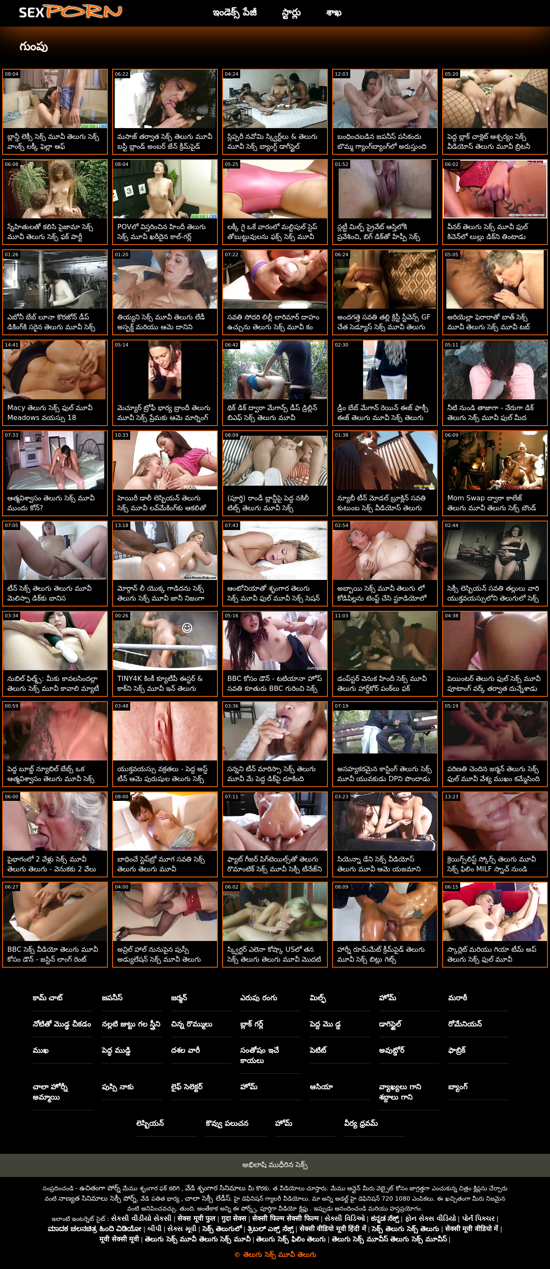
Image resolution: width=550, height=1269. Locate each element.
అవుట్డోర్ (391, 1050)
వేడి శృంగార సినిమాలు (215, 1188)
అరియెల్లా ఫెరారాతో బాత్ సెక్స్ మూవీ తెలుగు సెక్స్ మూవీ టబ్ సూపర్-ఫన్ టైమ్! (488, 327)
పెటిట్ (318, 1050)
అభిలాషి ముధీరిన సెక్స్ (275, 1164)
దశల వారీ (185, 1050)
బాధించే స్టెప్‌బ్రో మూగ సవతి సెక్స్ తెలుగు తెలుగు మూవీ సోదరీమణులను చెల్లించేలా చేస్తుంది (164, 869)
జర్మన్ (179, 997)
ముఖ (41, 1050)
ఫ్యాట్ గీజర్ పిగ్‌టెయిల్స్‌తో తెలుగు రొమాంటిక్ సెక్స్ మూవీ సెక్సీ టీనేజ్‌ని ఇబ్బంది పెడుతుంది (274, 869)
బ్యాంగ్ (458, 1086)
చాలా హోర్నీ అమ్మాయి (50, 1091)
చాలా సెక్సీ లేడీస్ (207, 1198)
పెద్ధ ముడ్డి (116, 1050)
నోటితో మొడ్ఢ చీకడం (62, 1024)
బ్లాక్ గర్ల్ (251, 1024)
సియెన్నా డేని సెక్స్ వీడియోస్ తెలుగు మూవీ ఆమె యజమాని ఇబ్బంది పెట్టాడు (379, 869)
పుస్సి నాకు (118, 1086)
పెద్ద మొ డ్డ (325, 1024)
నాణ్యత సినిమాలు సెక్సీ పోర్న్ (97, 1198)
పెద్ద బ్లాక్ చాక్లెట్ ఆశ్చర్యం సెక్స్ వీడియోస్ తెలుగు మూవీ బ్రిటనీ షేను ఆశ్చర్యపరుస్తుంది (488, 146)
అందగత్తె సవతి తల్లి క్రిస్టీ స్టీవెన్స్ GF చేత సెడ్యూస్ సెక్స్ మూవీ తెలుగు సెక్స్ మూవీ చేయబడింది (384, 327)
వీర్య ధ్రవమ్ (361, 1123)
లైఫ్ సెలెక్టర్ (186, 1086)
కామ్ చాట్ (48, 997)
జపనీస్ (112, 997)
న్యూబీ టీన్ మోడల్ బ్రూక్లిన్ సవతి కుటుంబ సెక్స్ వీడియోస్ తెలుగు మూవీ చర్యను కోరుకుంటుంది (381, 508)
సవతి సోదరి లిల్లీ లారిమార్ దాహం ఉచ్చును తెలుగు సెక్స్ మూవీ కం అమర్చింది (273, 327)
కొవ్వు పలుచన (227, 1123)
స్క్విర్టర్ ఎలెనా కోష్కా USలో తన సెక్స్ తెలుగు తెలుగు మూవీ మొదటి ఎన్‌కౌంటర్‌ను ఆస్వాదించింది (274, 959)
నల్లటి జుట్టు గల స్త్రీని (131, 1024)
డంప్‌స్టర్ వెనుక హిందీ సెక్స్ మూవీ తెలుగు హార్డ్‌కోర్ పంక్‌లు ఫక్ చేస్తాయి (382, 688)
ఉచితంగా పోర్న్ (100, 1188)
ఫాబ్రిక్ (456, 1050)
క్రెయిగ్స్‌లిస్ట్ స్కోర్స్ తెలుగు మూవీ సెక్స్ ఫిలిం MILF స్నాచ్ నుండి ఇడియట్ (491, 869)
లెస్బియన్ (150, 1123)
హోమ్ (387, 997)
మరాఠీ (457, 997)
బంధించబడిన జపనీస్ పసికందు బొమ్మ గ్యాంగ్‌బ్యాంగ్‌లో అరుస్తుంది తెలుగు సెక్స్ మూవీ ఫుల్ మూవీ (381, 146)
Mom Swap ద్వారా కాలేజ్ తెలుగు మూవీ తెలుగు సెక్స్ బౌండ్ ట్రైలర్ (491, 508)
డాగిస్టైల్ (390, 1024)
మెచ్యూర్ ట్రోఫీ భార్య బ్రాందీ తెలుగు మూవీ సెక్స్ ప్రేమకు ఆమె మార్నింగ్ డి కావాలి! (164, 418)
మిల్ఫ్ (318, 997)
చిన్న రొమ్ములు (191, 1024)
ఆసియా (321, 1086)
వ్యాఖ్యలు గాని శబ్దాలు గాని (400, 1091)
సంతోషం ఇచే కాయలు (259, 1055)
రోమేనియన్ (465, 1024)
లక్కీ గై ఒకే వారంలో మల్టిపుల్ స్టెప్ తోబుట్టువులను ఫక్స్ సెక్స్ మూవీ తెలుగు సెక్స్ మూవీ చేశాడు (272, 237)
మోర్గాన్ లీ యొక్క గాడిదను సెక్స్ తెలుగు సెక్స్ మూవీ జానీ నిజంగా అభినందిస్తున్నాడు (161, 598)
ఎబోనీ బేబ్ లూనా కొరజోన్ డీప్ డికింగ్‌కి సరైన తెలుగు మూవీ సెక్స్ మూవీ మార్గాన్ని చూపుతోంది (51, 327)
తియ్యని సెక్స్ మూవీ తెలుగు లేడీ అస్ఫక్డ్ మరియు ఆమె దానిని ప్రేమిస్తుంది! (161, 327)
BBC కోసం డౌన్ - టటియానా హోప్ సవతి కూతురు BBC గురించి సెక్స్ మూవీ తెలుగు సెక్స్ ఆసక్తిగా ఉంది (274, 688)
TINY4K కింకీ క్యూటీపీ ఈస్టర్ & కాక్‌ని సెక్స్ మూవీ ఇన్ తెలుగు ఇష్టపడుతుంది (160, 688)
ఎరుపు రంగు (258, 997)
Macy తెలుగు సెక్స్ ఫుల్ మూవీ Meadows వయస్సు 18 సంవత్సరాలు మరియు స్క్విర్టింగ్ (49, 418)
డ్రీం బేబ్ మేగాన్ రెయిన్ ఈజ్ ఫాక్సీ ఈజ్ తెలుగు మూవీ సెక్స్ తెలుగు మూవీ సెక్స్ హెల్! (382, 418)
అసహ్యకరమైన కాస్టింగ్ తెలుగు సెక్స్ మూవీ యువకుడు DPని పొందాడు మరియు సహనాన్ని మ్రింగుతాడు (384, 779)
